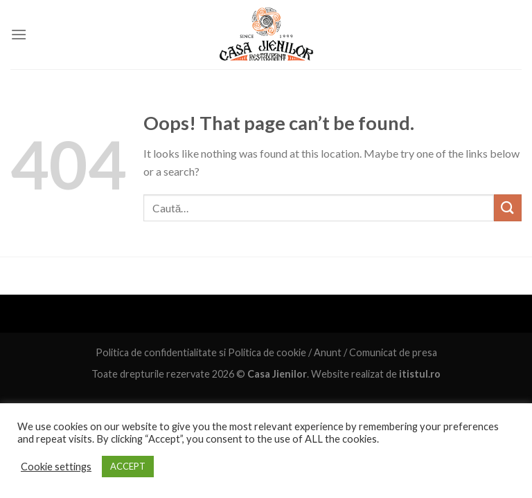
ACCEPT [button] (127, 466)
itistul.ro (420, 374)
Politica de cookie (267, 352)
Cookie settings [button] (56, 466)
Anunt (328, 352)
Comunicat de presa (393, 352)
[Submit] (508, 207)
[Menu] (18, 34)
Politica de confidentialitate (156, 352)
